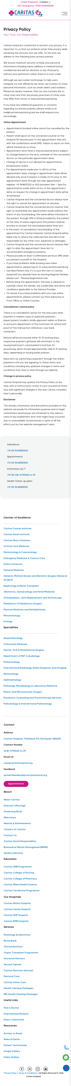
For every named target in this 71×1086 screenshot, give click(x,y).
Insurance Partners (14, 958)
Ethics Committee (14, 1020)
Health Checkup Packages (18, 988)
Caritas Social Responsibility (20, 841)
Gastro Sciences (13, 564)
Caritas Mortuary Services (18, 970)
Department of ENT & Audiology (22, 656)
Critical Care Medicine (16, 546)
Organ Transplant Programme (21, 953)
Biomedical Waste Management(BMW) (26, 847)
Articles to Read (13, 1033)
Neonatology (11, 674)
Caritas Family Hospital (17, 909)
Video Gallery (11, 1057)
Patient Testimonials (15, 1045)
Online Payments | (30, 2)
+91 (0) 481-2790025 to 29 (21, 475)
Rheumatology (12, 616)
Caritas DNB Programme (18, 867)
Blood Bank (10, 941)
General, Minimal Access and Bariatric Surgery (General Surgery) (35, 578)
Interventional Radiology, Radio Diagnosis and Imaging (35, 668)
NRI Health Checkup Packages (21, 994)
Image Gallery (12, 1051)
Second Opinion (13, 964)
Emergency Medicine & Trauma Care (24, 558)
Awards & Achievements (17, 823)
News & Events (12, 1039)
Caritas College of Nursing (19, 873)
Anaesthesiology (13, 638)
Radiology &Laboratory (17, 935)
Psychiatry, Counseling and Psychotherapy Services (32, 698)
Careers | (45, 2)
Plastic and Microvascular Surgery (23, 692)
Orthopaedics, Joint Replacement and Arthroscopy (33, 598)
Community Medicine (15, 644)
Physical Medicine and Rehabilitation (25, 610)
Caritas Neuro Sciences (17, 540)
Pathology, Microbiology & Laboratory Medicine (30, 686)
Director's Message (15, 806)
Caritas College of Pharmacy (20, 879)
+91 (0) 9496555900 (17, 487)
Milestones (10, 817)
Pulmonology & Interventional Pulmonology (28, 704)
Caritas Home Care (15, 982)
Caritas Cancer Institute (17, 528)
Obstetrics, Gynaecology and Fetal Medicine (29, 592)
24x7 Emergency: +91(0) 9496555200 (35, 6)
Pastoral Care (12, 976)
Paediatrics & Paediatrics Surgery (23, 604)
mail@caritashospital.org (18, 763)
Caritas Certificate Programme (21, 891)
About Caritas (12, 800)
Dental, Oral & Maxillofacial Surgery (24, 650)
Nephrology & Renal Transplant (21, 586)
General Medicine (14, 570)
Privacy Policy (10, 1073)
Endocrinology (12, 662)
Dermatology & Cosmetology (20, 552)
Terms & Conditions (28, 1073)
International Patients (16, 1014)
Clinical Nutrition (13, 947)
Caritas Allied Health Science (20, 885)
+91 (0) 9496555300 (17, 463)
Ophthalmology (12, 680)
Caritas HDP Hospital (16, 915)
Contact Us (10, 835)
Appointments (16, 784)
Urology (8, 621)
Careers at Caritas (14, 829)
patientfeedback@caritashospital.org (25, 775)
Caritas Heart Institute (17, 534)
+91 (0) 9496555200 (17, 451)
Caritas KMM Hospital (16, 921)
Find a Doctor (11, 1008)
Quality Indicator (13, 853)
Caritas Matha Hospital (17, 903)
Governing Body (13, 811)
